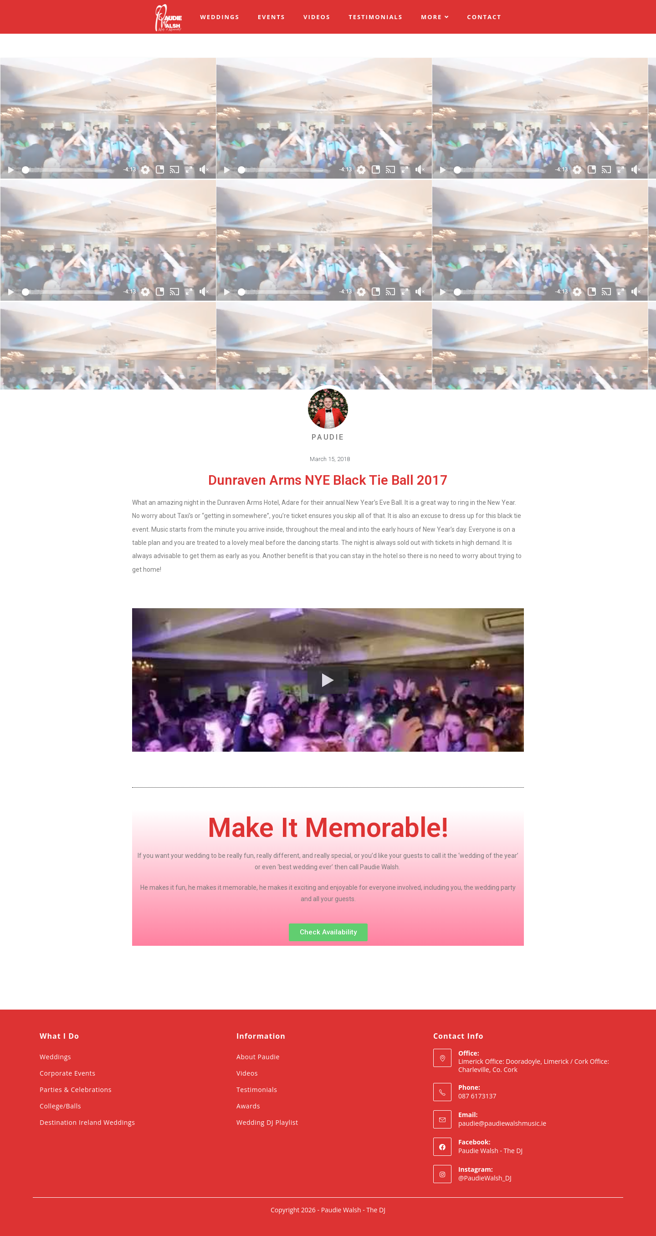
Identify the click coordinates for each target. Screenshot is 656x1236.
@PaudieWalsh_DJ (485, 1178)
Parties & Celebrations (76, 1089)
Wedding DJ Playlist (267, 1122)
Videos (247, 1073)
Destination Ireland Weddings (87, 1122)
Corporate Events (67, 1073)
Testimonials (256, 1089)
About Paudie (258, 1056)
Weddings (55, 1056)
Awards (248, 1106)
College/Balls (60, 1106)
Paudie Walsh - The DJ (490, 1150)
